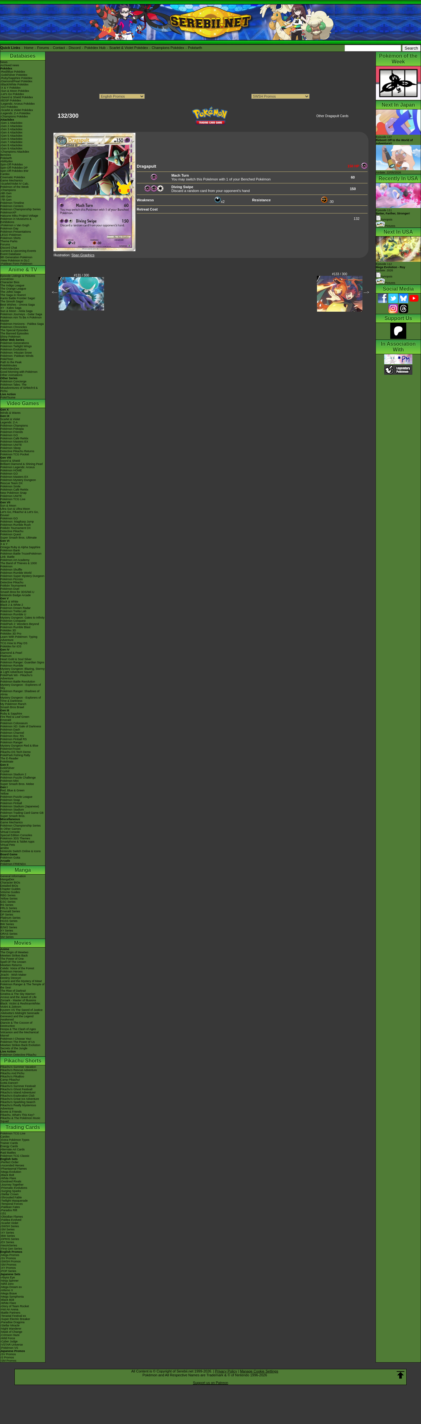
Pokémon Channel (12, 732)
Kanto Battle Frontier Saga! (17, 298)
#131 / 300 (81, 275)
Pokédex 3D (8, 630)
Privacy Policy (226, 1371)
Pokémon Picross (11, 579)
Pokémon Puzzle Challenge (18, 777)
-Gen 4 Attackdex (11, 132)
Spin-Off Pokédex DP (14, 167)
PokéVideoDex (9, 368)
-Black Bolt (7, 1175)
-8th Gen (6, 196)
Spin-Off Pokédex (11, 164)
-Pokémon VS (9, 1347)
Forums (43, 48)
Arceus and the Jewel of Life (18, 997)
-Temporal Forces (11, 1203)
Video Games (22, 403)
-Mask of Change (11, 1331)
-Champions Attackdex (14, 151)
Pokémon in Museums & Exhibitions (16, 220)
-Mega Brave (8, 1293)
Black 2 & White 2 (11, 604)
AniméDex (7, 279)
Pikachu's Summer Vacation (18, 1066)
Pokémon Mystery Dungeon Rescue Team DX (18, 481)
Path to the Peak (11, 362)
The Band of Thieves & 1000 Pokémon (18, 565)
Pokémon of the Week (14, 186)
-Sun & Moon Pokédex (14, 90)
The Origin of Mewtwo (14, 952)
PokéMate (6, 761)
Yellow (4, 793)
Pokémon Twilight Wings (16, 346)
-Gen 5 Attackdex (11, 135)
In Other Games (10, 828)
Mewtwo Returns (11, 965)
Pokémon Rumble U (13, 614)
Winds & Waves (10, 412)
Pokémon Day (9, 228)
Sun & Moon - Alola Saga (16, 311)
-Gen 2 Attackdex (11, 126)
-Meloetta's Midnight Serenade (19, 1013)
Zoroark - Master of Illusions (18, 1000)
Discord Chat (8, 247)
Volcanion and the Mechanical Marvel (19, 1034)
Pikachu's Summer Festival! (18, 1086)
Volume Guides (10, 892)
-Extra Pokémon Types (14, 1139)
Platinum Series (10, 917)
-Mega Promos (9, 1255)
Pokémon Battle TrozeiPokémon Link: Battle (21, 555)
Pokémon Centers (11, 206)
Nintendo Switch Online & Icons (20, 851)
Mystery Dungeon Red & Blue (19, 745)
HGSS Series (9, 921)
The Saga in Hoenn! (13, 295)
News (4, 62)
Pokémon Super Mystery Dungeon (22, 576)
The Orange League (13, 288)
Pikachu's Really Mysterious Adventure (18, 1107)
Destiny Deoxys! (10, 978)
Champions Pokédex (168, 48)
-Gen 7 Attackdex (11, 142)
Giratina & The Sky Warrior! (18, 994)
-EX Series (7, 1242)
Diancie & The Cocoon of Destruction (16, 1024)
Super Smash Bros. (12, 816)
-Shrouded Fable (11, 1197)
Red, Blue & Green (12, 790)
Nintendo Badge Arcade (15, 595)
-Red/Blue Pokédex (12, 71)
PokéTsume (7, 397)
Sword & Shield (10, 460)
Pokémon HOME (11, 470)
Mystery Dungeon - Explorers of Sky (20, 686)
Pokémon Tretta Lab (13, 611)
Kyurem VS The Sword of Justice (21, 1010)
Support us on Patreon (210, 1383)
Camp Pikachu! (10, 1079)
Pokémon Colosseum (14, 723)
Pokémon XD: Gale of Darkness (20, 726)
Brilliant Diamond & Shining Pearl (21, 464)
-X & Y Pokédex (10, 87)
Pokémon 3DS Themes (15, 838)
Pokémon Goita (10, 857)
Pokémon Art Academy (14, 560)
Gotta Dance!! (9, 1082)
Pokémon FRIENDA (13, 864)
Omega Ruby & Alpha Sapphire (20, 547)
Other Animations (11, 375)
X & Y (4, 544)
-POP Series (8, 1271)
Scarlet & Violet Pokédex (128, 48)
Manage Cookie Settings (259, 1371)
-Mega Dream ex (11, 1287)
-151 (3, 1213)
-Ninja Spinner (9, 1280)
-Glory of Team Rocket (14, 1306)
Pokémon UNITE (11, 444)
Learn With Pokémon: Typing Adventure (18, 638)
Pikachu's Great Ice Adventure (19, 1098)
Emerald (5, 720)
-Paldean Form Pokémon (16, 263)
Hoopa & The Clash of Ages (18, 1029)
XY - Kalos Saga (10, 307)
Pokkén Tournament (13, 585)
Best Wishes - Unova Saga (17, 304)
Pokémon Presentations (15, 231)
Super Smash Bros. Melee (17, 784)
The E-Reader (9, 758)
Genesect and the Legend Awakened (17, 1018)
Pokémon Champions (14, 425)
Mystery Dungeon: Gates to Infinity (22, 617)
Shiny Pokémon (10, 336)
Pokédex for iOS (10, 646)
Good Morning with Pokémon (18, 371)
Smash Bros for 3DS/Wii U (17, 592)
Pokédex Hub (95, 48)
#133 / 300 (339, 274)
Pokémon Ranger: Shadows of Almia (19, 693)
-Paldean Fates (10, 1207)
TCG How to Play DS (14, 643)
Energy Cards (9, 1146)
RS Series (6, 905)
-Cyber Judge (9, 1341)
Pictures (385, 226)
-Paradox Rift (8, 1210)
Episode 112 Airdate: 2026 (390, 267)
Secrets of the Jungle (14, 1048)
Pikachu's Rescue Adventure (18, 1070)
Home (28, 48)
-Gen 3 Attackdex (11, 129)
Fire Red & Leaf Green (14, 716)
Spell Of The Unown (13, 962)
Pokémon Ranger (11, 742)
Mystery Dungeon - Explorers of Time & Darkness (20, 699)
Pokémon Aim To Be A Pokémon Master (21, 319)
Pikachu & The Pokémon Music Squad (20, 1119)
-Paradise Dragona (12, 1322)
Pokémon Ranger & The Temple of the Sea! (22, 986)
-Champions (8, 190)
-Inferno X (6, 1290)
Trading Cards (22, 1127)
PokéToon (6, 359)
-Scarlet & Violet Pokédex (16, 110)
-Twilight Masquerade (14, 1200)
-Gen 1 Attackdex (11, 122)
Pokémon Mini (9, 780)
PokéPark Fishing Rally (15, 755)
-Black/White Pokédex (14, 84)
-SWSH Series (9, 1226)
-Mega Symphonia (12, 1296)
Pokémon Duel (9, 588)
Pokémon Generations (14, 343)
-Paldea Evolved (10, 1219)
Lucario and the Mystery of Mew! (21, 981)
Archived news (9, 65)
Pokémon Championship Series (20, 209)
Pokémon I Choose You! (15, 1038)
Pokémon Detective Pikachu (18, 1054)
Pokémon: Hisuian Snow (16, 352)
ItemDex (5, 154)
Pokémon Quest (10, 534)
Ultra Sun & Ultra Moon (15, 508)
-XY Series (7, 1232)
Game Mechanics (11, 180)
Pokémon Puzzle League (16, 796)
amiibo (4, 848)
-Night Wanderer (10, 1328)
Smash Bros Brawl (12, 707)
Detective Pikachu (11, 531)
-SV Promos (8, 1258)
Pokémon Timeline (12, 202)
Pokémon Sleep (10, 448)
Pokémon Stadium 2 (13, 774)
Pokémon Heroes (11, 971)
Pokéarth (195, 48)
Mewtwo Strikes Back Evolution (20, 1045)
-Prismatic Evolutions (13, 1187)
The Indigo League (12, 285)
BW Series (7, 924)
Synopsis (384, 276)
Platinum (6, 656)
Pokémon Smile (10, 486)
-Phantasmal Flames (13, 1168)
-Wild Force (7, 1338)
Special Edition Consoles (16, 835)
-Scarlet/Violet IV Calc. (14, 183)
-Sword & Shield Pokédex (16, 97)
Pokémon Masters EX (14, 441)
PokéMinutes (8, 365)
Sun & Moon (8, 505)
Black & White (9, 601)
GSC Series (8, 901)
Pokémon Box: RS (12, 736)
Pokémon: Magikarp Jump (17, 521)
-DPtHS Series (9, 1239)
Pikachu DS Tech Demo (15, 752)
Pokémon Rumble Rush (15, 524)
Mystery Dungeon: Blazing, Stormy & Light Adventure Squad (22, 670)
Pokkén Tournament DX (15, 528)
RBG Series (8, 895)
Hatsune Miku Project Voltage (19, 215)
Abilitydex (6, 161)
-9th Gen (6, 193)
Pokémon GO (9, 435)
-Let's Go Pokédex (12, 94)
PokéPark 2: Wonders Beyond (19, 624)
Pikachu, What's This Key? (17, 1114)
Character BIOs (10, 882)
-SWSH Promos (10, 1261)
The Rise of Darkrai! (13, 990)
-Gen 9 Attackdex (11, 148)
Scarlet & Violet (10, 419)
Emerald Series (10, 911)
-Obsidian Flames (11, 1216)
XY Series (6, 930)
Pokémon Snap (10, 800)
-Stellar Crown (9, 1194)
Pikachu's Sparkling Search (17, 1102)
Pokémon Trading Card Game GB (22, 812)
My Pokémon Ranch (13, 704)
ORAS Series (9, 933)
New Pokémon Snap (13, 492)
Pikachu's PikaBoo (12, 1076)
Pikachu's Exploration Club (17, 1095)
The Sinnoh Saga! (11, 301)
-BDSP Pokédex (10, 100)
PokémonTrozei (10, 748)
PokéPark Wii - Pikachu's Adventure (16, 677)
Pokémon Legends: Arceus (17, 467)
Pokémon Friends (11, 432)
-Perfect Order (9, 1162)
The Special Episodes (14, 330)
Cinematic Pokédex (12, 177)
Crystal (4, 771)
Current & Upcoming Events (18, 250)
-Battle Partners (10, 1312)
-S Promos (7, 1357)
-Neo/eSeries (8, 1245)
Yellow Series (9, 898)
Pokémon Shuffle (11, 569)
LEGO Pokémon (10, 234)
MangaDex (7, 879)
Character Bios (10, 282)
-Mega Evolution (10, 1171)
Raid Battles (8, 1152)
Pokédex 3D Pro (10, 633)
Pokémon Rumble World (15, 572)
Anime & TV (22, 269)
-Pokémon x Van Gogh (14, 225)
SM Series (7, 937)
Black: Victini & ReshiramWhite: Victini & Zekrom (20, 1005)
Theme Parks (9, 241)
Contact (59, 48)
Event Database (10, 254)
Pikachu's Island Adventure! (18, 1092)
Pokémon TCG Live (12, 499)
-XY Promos (8, 1267)
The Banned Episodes (14, 333)
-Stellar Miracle (10, 1325)
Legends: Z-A (9, 422)
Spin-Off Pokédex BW (14, 170)
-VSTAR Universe (11, 1344)
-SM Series (7, 1229)
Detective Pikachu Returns (17, 451)
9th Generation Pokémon (16, 257)
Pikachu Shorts (22, 1060)
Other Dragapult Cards (332, 116)
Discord (75, 48)
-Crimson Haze (10, 1335)
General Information (13, 876)
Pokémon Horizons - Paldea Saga (22, 323)
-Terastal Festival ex (13, 1315)
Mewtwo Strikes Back (14, 955)
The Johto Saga (10, 291)
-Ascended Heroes (12, 1165)
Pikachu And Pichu (12, 1073)
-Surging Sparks (10, 1191)
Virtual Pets (7, 844)
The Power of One (12, 958)
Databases (23, 56)
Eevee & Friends (11, 1111)
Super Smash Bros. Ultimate (18, 537)
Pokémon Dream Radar (15, 608)
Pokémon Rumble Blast (15, 627)
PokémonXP (8, 212)
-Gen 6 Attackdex (11, 138)
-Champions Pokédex (14, 116)
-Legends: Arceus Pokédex (17, 103)
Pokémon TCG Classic (14, 1155)
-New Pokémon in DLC (15, 260)
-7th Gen (6, 199)
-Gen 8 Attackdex (11, 145)
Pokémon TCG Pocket (14, 454)
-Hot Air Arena (9, 1309)
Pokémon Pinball (11, 803)
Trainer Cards (9, 1143)
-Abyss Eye (7, 1277)
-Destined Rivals (10, 1181)
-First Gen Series (11, 1248)
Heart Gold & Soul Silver (16, 659)
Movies (22, 943)
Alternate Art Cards (12, 1149)
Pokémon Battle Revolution (17, 681)
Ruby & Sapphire (11, 713)
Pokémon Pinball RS (13, 739)
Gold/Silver (7, 768)
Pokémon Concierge (13, 381)
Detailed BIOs (9, 885)
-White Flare (8, 1178)
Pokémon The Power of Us (17, 1042)
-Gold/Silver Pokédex (14, 74)
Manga (23, 870)
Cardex (5, 174)
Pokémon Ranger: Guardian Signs (22, 662)
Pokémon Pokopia (12, 428)
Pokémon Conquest (13, 620)
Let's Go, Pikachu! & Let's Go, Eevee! (19, 513)
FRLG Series (8, 908)
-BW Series (7, 1235)
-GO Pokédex (9, 106)
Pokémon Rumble (11, 665)
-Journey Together (11, 1184)
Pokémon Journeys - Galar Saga (21, 314)
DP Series (6, 914)
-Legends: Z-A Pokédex (15, 113)
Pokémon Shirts (10, 238)
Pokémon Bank (10, 550)
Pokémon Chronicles (13, 327)
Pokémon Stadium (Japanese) (19, 806)
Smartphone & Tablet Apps (17, 841)
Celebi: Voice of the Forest (17, 968)
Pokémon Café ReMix (14, 438)
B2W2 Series (8, 927)
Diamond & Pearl (11, 652)
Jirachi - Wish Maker (13, 974)
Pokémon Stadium (12, 809)
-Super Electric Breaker (15, 1319)
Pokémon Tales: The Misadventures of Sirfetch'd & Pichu (19, 388)
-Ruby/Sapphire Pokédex (16, 78)
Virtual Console (10, 832)
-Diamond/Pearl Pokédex (16, 81)
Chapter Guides (10, 889)
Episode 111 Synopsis (393, 215)
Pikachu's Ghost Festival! (16, 1089)
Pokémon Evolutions (13, 349)
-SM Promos (8, 1264)
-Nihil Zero (7, 1283)
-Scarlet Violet (9, 1223)
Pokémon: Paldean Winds (17, 355)
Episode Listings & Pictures (17, 275)
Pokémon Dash (10, 729)
